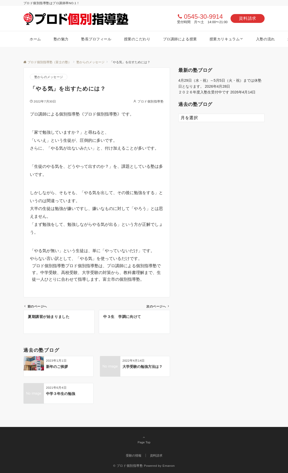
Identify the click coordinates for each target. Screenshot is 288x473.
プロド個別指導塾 (150, 101)
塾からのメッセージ (48, 77)
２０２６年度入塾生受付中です (203, 92)
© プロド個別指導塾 (128, 465)
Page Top (144, 439)
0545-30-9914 (203, 16)
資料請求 (247, 18)
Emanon (168, 465)
